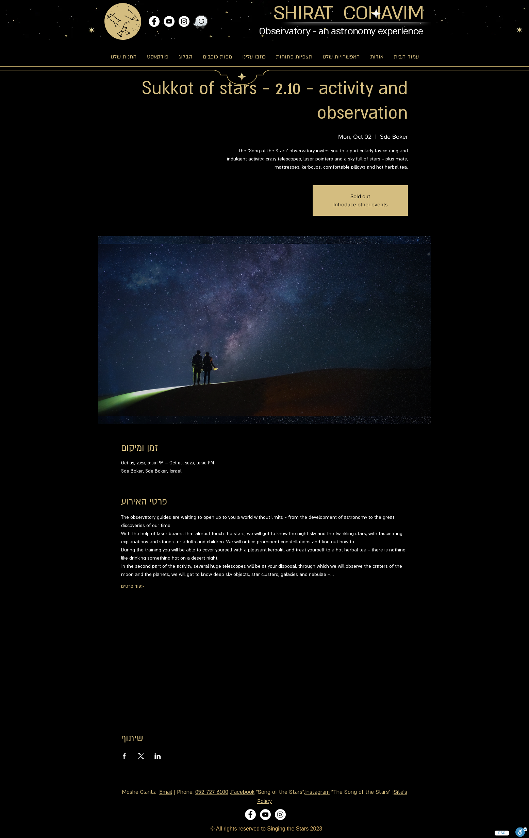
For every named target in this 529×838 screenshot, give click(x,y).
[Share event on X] (141, 756)
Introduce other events (360, 204)
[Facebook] (154, 21)
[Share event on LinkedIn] (157, 756)
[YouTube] (169, 21)
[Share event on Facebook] (124, 756)
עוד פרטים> (132, 586)
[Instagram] (184, 21)
